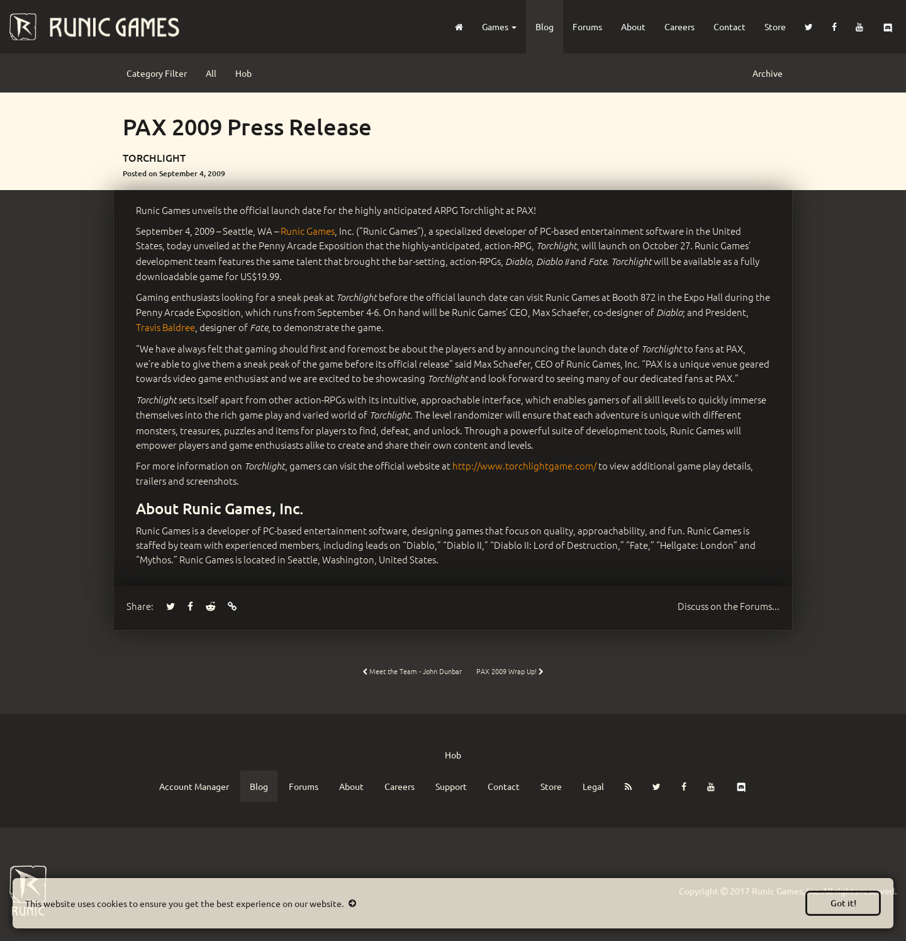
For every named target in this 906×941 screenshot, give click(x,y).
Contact (729, 26)
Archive (767, 73)
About (633, 26)
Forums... (729, 605)
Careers (679, 26)
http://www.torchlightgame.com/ (524, 465)
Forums (587, 26)
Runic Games (308, 230)
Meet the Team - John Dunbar (412, 671)
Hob (243, 73)
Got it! (843, 903)
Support (451, 786)
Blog (544, 26)
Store (775, 26)
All (211, 73)
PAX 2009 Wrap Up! (510, 671)
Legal (593, 786)
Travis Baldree (165, 327)
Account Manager (194, 786)
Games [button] (499, 26)
